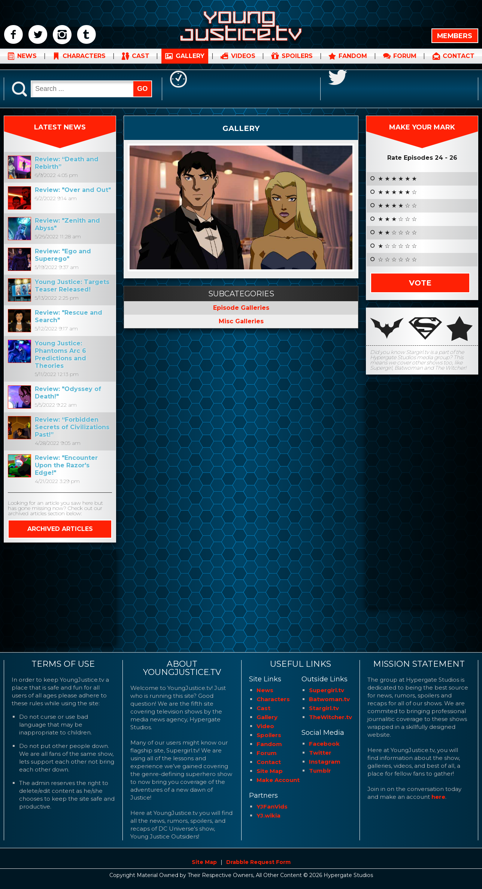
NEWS (27, 61)
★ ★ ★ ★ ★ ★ (397, 179)
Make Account (278, 779)
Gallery (241, 127)
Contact (269, 762)
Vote (420, 282)
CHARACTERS (84, 61)
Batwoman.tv (329, 699)
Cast (263, 708)
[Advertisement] (60, 597)
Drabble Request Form (258, 862)
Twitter (320, 752)
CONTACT (459, 61)
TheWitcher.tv (330, 717)
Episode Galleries (241, 307)
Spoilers (269, 735)
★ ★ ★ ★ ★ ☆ (397, 192)
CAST (140, 61)
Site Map (270, 771)
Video (265, 726)
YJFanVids (272, 806)
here (438, 796)
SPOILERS (297, 61)
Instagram (324, 761)
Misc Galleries (241, 321)
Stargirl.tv (324, 708)
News (265, 690)
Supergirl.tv (326, 690)
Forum (267, 753)
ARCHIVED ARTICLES (60, 528)
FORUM (404, 61)
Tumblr (320, 770)
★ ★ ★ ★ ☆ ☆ (397, 206)
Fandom (269, 744)
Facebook (324, 743)
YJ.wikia (269, 815)
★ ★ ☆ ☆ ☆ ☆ (397, 233)
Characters (273, 699)
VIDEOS (243, 61)
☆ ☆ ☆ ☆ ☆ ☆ (397, 260)
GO (142, 88)
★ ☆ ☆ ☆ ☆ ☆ (397, 246)
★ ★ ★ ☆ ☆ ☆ (397, 219)
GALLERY (190, 61)
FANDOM (353, 61)
